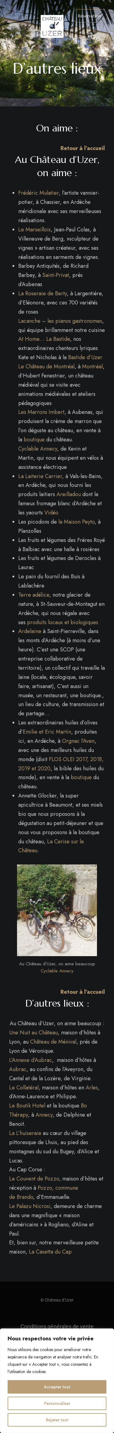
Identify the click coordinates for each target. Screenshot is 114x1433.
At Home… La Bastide (44, 339)
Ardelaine (29, 631)
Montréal (92, 366)
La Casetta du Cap (50, 1252)
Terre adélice (33, 595)
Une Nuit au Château (33, 1033)
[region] (57, 1380)
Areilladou (69, 494)
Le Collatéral (24, 1088)
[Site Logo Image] (52, 26)
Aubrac (17, 1069)
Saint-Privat (55, 275)
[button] (89, 16)
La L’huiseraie (25, 1133)
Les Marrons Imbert (41, 412)
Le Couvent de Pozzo (34, 1179)
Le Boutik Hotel (27, 1106)
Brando (25, 1197)
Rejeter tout (57, 1420)
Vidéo (51, 513)
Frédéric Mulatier (38, 193)
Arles (92, 1088)
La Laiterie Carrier (40, 476)
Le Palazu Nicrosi (29, 1206)
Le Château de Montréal (46, 366)
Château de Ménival (53, 1042)
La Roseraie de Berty (42, 293)
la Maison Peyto (76, 522)
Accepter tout (57, 1387)
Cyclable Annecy (37, 449)
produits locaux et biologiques (62, 622)
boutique (34, 440)
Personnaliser (57, 1403)
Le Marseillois (34, 230)
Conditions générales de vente (57, 1326)
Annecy (44, 1115)
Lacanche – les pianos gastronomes (60, 321)
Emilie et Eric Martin (47, 732)
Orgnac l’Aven (78, 741)
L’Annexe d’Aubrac (30, 1060)
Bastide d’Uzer (85, 357)
